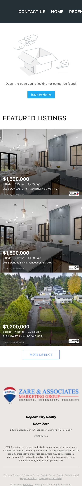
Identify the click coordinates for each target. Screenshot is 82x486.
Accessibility (55, 478)
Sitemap (43, 478)
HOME (57, 11)
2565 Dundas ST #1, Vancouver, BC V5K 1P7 (30, 262)
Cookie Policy (48, 475)
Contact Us (32, 11)
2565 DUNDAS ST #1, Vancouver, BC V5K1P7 (30, 188)
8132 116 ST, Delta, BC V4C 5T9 (22, 336)
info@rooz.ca (41, 436)
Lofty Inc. (28, 484)
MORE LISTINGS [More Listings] (41, 354)
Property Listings (28, 478)
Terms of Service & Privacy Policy (21, 475)
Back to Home (41, 94)
